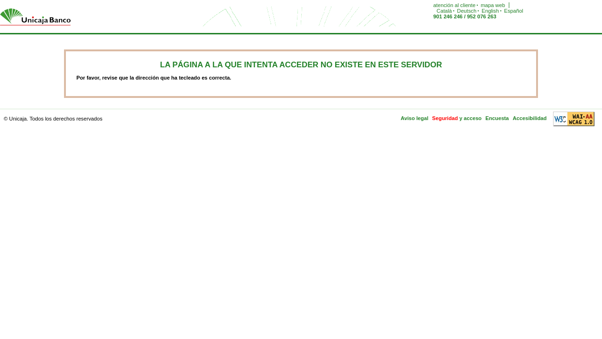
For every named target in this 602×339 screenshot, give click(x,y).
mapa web (493, 5)
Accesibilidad (529, 118)
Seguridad (445, 118)
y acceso (470, 118)
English (490, 11)
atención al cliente (454, 5)
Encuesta (497, 118)
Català (444, 11)
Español (513, 11)
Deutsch (466, 11)
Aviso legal (414, 118)
